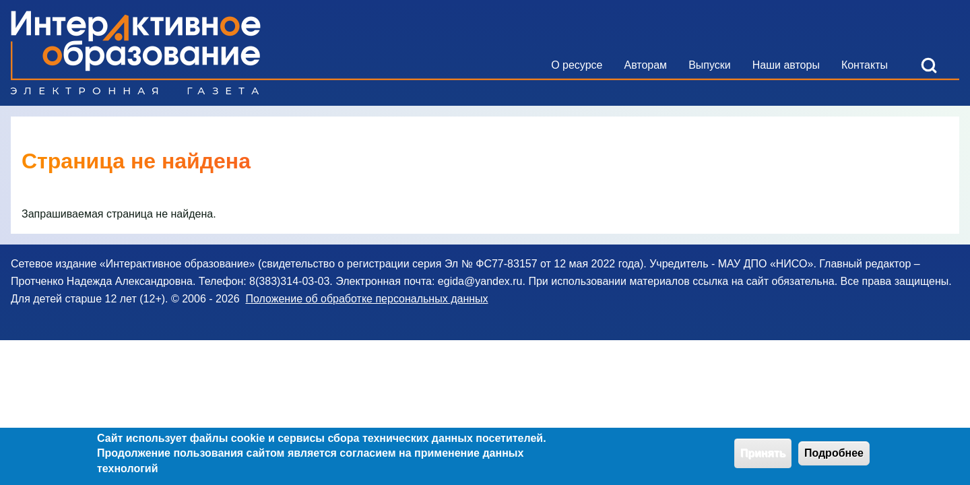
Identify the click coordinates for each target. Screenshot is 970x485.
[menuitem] (576, 65)
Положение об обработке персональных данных (366, 298)
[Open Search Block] (929, 65)
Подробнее (834, 455)
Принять (763, 455)
